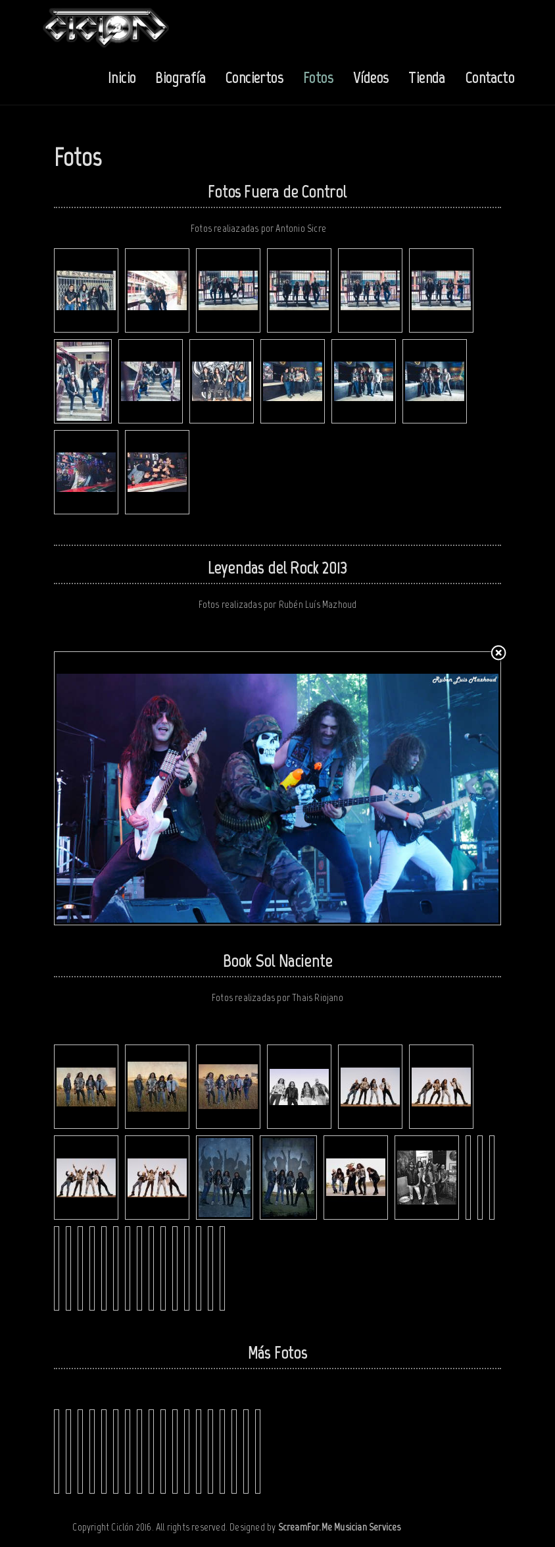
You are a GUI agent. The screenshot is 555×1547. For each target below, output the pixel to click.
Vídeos (371, 78)
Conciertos (254, 78)
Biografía (180, 78)
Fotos (318, 78)
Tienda (426, 78)
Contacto (489, 78)
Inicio (121, 78)
